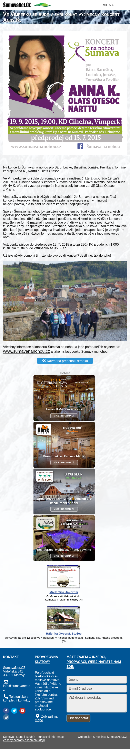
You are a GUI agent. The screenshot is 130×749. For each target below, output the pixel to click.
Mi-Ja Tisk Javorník (64, 592)
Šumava (8, 736)
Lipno (19, 736)
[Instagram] (6, 717)
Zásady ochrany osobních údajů (24, 740)
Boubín (30, 736)
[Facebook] (6, 711)
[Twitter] (14, 711)
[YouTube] (22, 711)
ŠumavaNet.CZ (117, 736)
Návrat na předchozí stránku (67, 360)
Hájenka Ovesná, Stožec (64, 633)
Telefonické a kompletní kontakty (16, 698)
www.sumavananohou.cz (26, 351)
